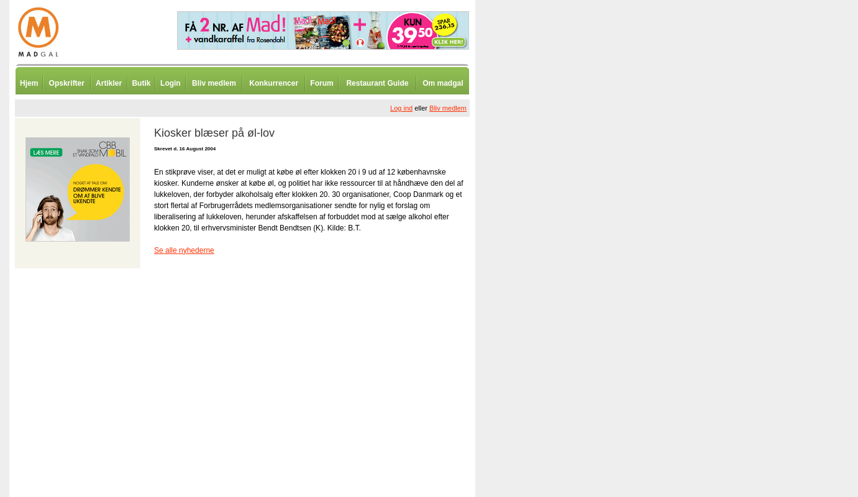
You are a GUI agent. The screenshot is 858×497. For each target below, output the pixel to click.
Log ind (401, 108)
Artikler (109, 83)
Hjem (29, 83)
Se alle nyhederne (184, 250)
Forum (321, 83)
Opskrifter (66, 83)
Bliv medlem (214, 83)
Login (170, 83)
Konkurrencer (273, 83)
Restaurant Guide (377, 83)
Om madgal (442, 83)
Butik (141, 83)
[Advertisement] (540, 307)
